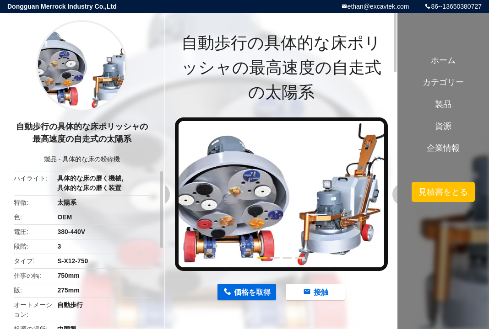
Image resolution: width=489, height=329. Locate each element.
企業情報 (443, 148)
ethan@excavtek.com (378, 6)
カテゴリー (443, 82)
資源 (443, 126)
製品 (50, 159)
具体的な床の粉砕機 (91, 159)
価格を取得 (252, 292)
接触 (321, 292)
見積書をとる (443, 191)
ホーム (443, 60)
